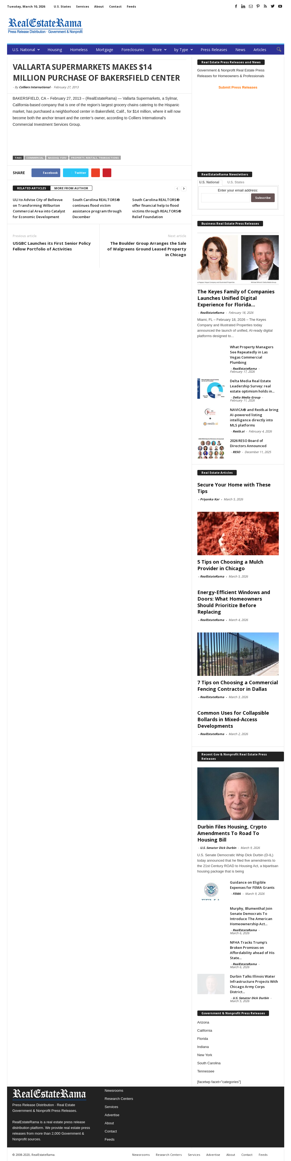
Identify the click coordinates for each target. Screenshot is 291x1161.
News (240, 49)
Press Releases (214, 49)
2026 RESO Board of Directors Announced (248, 443)
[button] (276, 50)
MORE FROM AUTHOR (71, 188)
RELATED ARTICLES (31, 188)
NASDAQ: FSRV (57, 157)
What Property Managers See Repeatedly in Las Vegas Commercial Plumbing (251, 354)
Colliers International (34, 87)
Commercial (34, 157)
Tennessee (205, 1071)
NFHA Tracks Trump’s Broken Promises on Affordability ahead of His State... (252, 950)
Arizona (203, 1022)
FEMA (237, 894)
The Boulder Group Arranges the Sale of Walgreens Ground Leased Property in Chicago (146, 248)
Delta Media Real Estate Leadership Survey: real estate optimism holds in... (252, 386)
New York (204, 1055)
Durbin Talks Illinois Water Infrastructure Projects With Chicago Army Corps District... (254, 984)
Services (82, 6)
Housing (55, 49)
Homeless (79, 49)
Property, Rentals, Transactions (95, 157)
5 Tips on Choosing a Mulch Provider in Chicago (230, 565)
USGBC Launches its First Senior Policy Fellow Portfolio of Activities (52, 246)
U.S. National (26, 50)
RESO (236, 452)
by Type (183, 50)
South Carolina (209, 1063)
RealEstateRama (212, 312)
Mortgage (104, 49)
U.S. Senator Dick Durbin (218, 848)
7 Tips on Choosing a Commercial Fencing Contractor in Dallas (237, 685)
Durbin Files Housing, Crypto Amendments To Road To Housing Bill (232, 833)
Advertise (112, 1115)
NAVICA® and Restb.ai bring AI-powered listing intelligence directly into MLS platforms (254, 417)
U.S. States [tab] (236, 182)
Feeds (131, 6)
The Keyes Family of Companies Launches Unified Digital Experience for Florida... (235, 298)
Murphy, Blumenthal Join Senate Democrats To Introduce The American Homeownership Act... (251, 916)
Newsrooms (114, 1090)
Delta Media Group (246, 397)
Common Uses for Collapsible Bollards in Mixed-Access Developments (233, 719)
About (99, 6)
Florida (202, 1039)
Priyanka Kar (209, 499)
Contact (115, 6)
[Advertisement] (185, 26)
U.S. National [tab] (209, 182)
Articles (260, 49)
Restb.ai (238, 431)
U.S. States (62, 6)
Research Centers (119, 1099)
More (159, 50)
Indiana (203, 1047)
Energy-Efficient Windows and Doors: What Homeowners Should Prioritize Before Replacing (233, 602)
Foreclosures (132, 49)
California (204, 1030)
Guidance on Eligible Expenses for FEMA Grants (252, 885)
